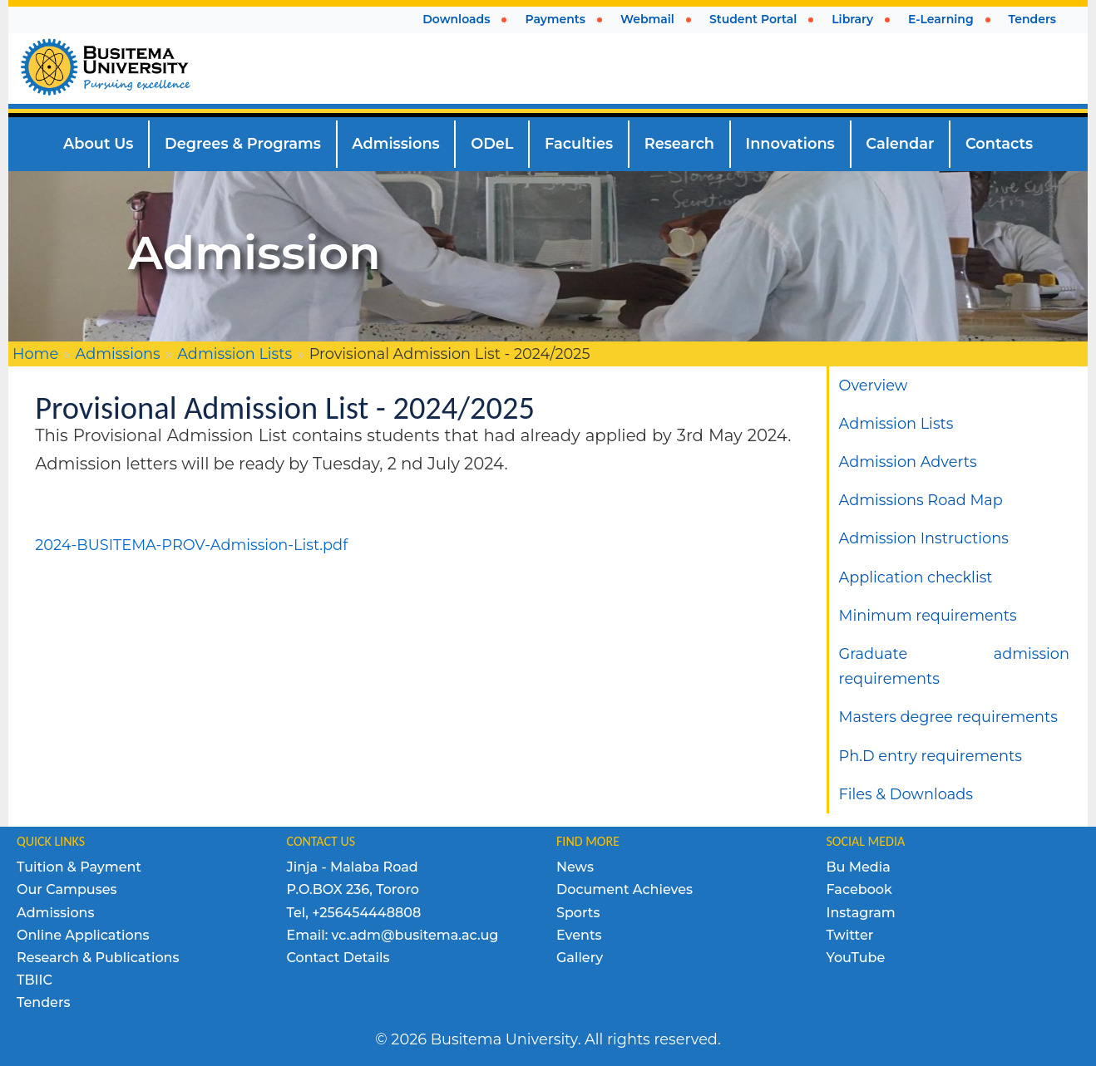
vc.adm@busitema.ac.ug (415, 935)
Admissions (118, 353)
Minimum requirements (928, 615)
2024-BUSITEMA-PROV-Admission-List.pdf (191, 544)
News (575, 867)
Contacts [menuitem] (999, 143)
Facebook (859, 889)
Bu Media (859, 867)
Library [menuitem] (852, 19)
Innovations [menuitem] (790, 143)
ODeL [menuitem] (492, 143)
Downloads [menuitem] (456, 19)
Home (35, 353)
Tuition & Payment (79, 867)
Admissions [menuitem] (395, 143)
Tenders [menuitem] (1032, 19)
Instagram (861, 913)
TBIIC (34, 980)
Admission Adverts (908, 461)
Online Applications (83, 935)
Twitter (850, 935)
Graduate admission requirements (954, 666)
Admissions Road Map (921, 499)
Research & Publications (98, 957)
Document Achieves (624, 889)
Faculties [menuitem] (579, 143)
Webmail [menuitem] (647, 19)
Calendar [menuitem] (900, 143)
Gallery (579, 957)
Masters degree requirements (948, 716)
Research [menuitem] (679, 143)
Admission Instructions (924, 538)
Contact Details (338, 957)
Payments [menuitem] (555, 19)
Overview (873, 385)
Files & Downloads (906, 794)
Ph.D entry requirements (930, 755)
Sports (578, 913)
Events (579, 935)
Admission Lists (234, 353)
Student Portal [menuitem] (753, 19)
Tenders (43, 1002)
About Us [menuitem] (98, 143)
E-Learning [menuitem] (941, 19)
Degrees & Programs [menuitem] (243, 143)
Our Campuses (67, 889)
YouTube (856, 957)
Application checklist (916, 577)
